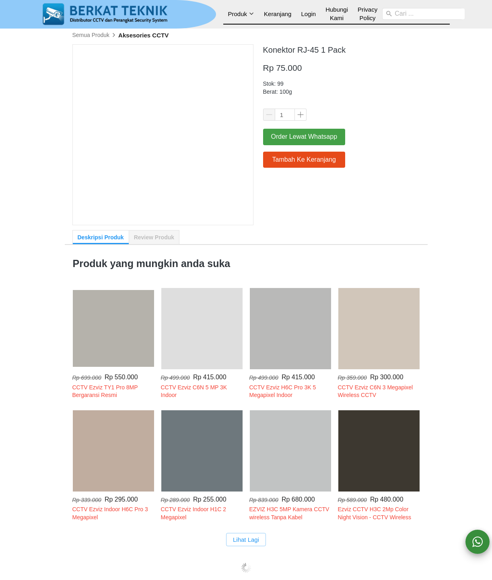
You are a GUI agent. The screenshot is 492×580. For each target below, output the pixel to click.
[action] (477, 542)
